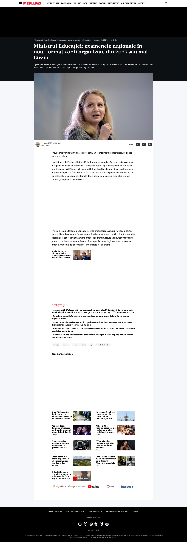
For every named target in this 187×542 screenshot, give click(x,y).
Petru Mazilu (46, 145)
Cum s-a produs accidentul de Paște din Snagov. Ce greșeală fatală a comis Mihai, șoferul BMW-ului (61, 444)
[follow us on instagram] (110, 486)
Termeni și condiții (95, 512)
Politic (77, 3)
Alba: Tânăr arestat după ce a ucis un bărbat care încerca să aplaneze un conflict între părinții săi (62, 415)
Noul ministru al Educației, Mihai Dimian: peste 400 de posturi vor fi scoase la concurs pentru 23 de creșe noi (62, 254)
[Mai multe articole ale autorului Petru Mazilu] (37, 144)
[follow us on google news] (60, 486)
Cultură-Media (128, 3)
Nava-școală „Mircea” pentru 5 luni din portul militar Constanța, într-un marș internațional (106, 415)
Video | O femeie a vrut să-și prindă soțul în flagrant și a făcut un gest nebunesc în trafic (61, 475)
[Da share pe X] (144, 144)
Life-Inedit (113, 3)
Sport (141, 3)
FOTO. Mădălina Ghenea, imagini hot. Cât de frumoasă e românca (105, 444)
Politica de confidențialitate (117, 512)
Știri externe (90, 3)
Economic (66, 3)
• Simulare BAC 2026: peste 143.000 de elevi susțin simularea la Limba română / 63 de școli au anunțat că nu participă (93, 329)
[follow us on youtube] (93, 486)
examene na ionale (79, 345)
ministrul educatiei (103, 345)
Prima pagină (38, 40)
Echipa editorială (55, 512)
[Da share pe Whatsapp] (150, 144)
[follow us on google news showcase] (76, 486)
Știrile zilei (53, 3)
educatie (56, 345)
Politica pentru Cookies (75, 512)
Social (102, 3)
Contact (135, 512)
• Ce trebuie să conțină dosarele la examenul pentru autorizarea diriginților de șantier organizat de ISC (90, 317)
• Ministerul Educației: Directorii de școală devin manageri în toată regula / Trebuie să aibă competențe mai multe (92, 336)
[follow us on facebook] (127, 486)
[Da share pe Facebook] (138, 144)
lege (91, 345)
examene (66, 345)
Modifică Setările (93, 517)
